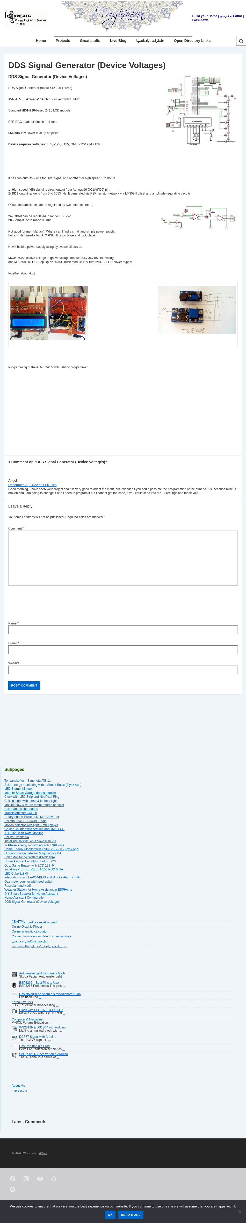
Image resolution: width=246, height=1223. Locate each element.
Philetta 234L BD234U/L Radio (25, 821)
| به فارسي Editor (229, 16)
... (64, 976)
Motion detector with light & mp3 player (31, 825)
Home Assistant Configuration (24, 897)
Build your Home (204, 16)
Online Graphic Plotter (27, 926)
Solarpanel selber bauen (21, 809)
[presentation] (47, 604)
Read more (131, 1214)
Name (12, 623)
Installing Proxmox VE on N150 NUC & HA (33, 869)
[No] (239, 1211)
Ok (110, 1214)
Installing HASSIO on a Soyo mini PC (30, 841)
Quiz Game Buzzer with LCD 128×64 (29, 865)
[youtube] (40, 1178)
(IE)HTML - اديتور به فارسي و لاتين (34, 921)
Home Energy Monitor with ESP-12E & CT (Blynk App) (41, 849)
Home (41, 41)
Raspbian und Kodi (17, 886)
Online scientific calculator (30, 931)
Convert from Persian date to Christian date (41, 936)
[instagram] (26, 1178)
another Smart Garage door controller (30, 793)
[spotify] (13, 1189)
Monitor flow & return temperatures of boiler (34, 805)
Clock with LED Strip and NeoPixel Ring (31, 797)
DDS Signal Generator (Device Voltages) (32, 902)
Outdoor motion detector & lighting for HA (32, 853)
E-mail (12, 643)
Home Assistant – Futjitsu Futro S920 (30, 861)
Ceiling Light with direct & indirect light (30, 801)
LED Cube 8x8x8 (16, 873)
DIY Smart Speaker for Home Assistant (31, 894)
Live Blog (118, 41)
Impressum (19, 1090)
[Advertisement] (102, 411)
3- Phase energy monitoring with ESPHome (34, 845)
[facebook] (13, 1178)
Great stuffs (90, 41)
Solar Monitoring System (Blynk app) (29, 857)
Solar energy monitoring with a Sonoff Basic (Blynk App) (42, 785)
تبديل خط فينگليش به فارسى (30, 941)
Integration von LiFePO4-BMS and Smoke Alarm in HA (42, 877)
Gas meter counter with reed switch (28, 881)
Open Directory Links (192, 41)
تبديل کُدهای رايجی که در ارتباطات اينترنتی (39, 946)
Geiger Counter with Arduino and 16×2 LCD (34, 829)
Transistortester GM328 (20, 813)
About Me (18, 1085)
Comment (16, 528)
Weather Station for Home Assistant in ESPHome (38, 889)
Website (13, 663)
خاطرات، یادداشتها (150, 41)
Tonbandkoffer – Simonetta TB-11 (27, 780)
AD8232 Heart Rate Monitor (23, 833)
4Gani (43, 1153)
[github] (54, 1178)
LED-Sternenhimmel (18, 789)
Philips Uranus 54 (16, 837)
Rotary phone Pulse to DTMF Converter (31, 817)
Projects (63, 41)
